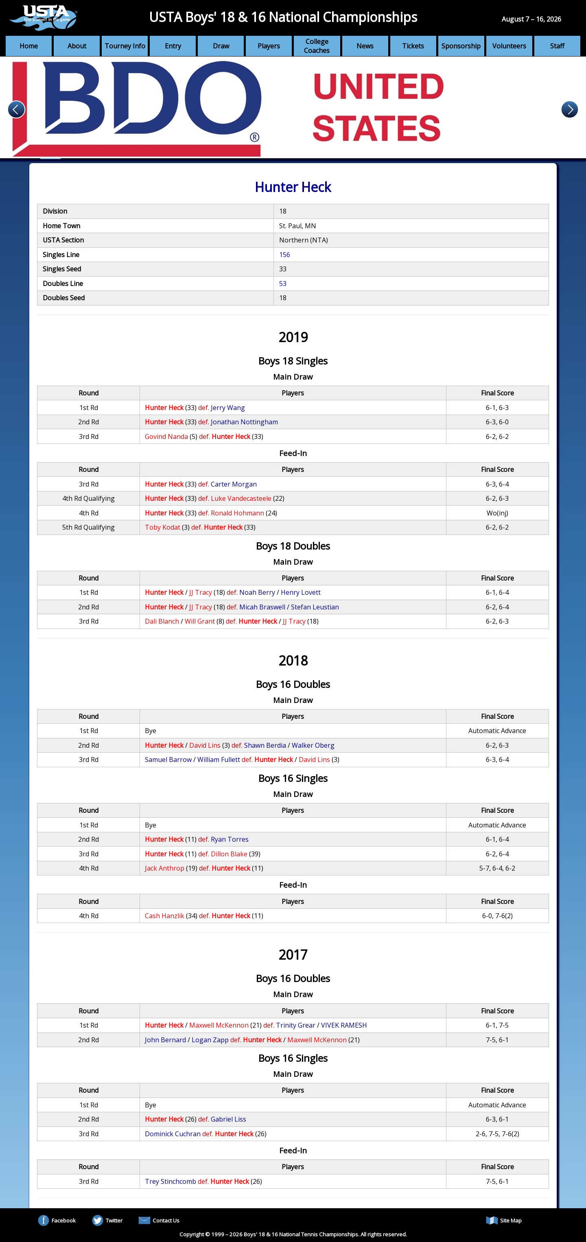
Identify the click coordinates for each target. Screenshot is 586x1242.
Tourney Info (125, 45)
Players (269, 45)
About (77, 45)
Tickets (413, 45)
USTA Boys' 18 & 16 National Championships (283, 17)
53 (282, 283)
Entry (173, 45)
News (365, 45)
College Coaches (317, 46)
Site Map (504, 1220)
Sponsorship (461, 45)
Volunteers (509, 45)
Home (29, 45)
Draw (221, 45)
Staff (557, 45)
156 (284, 254)
